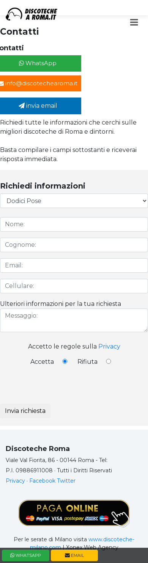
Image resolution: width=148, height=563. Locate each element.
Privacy (109, 346)
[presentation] (57, 389)
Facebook (42, 480)
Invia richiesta (25, 410)
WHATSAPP (25, 555)
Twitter (66, 480)
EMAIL (74, 555)
